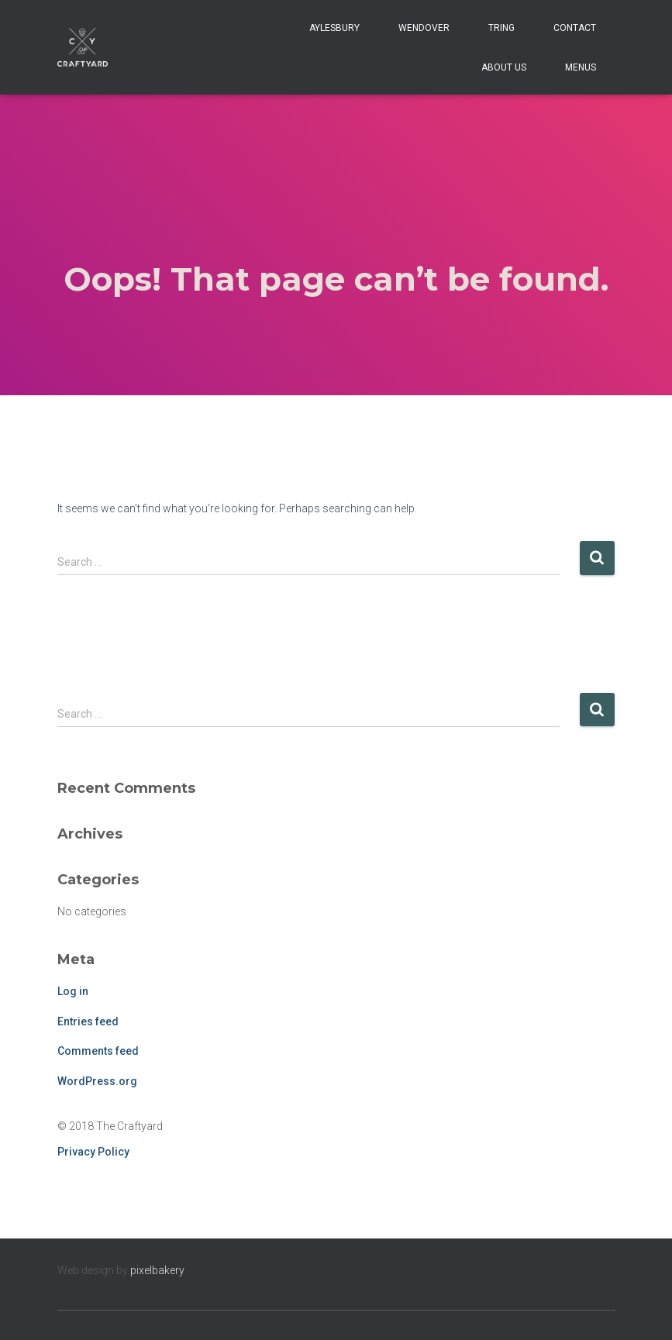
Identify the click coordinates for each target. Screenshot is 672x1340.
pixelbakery (157, 1270)
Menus (580, 67)
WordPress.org (97, 1081)
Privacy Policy (93, 1151)
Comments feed (98, 1051)
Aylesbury (334, 27)
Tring (501, 27)
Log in (72, 991)
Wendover (424, 27)
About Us (503, 67)
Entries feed (88, 1021)
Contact (574, 27)
